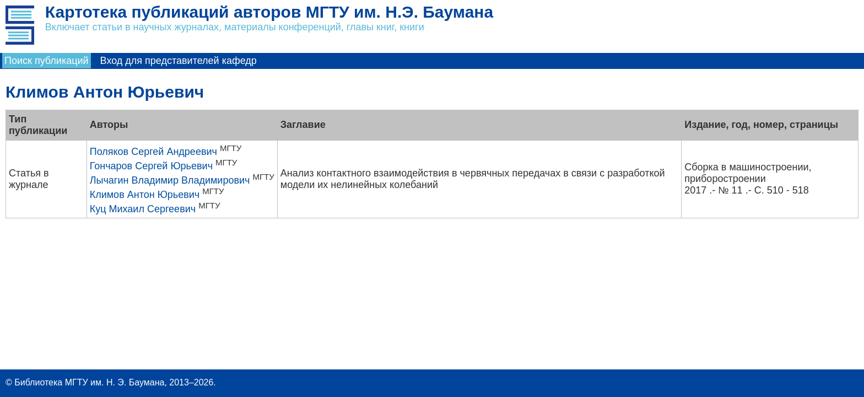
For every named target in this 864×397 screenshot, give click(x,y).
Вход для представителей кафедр (178, 60)
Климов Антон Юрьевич (145, 194)
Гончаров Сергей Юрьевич (151, 165)
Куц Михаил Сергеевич (143, 208)
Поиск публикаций (46, 60)
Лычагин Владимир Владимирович (170, 180)
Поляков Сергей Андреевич (153, 151)
